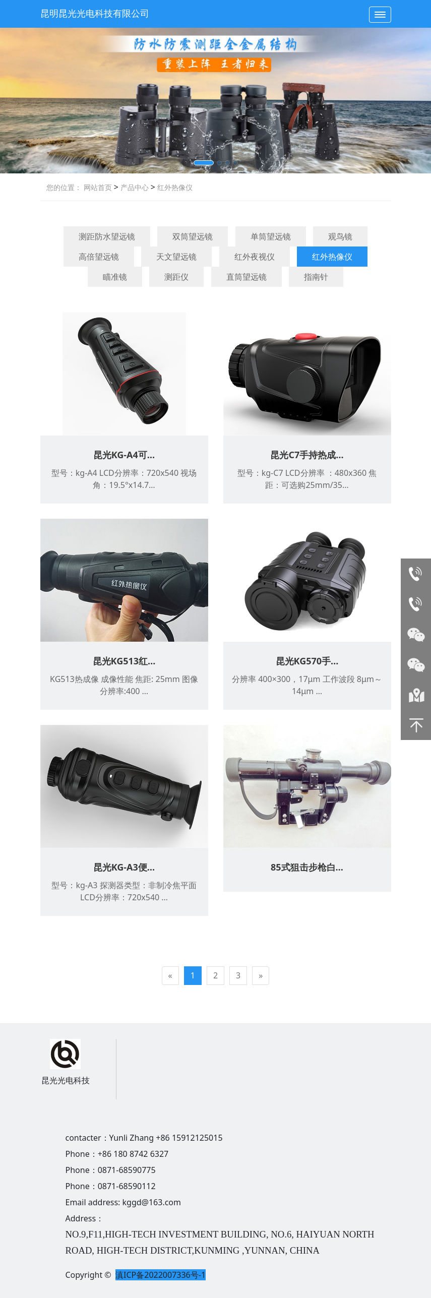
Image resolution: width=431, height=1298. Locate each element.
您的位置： (64, 187)
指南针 (316, 276)
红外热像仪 (174, 187)
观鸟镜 (340, 236)
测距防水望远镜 (107, 236)
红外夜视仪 (254, 256)
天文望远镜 (176, 256)
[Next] (260, 975)
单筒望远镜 (271, 236)
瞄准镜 (115, 276)
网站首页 (98, 187)
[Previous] (170, 975)
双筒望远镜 (192, 236)
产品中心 (133, 187)
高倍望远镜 (99, 256)
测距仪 (176, 276)
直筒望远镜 (246, 276)
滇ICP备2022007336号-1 (160, 1274)
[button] (204, 162)
